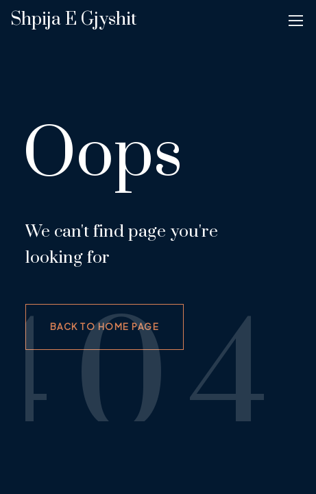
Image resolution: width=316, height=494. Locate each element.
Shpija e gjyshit (73, 19)
